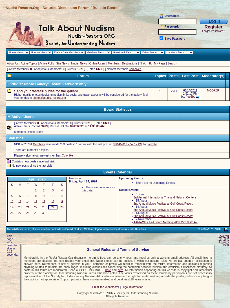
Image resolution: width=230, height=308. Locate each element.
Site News (62, 63)
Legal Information (132, 287)
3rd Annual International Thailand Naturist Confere (165, 197)
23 (43, 207)
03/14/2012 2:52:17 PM (127, 144)
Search (171, 63)
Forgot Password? (213, 31)
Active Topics (29, 63)
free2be (190, 96)
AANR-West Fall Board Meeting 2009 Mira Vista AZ (165, 222)
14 (27, 201)
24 (52, 207)
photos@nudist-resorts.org (49, 97)
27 (19, 213)
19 (12, 207)
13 (19, 201)
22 (35, 207)
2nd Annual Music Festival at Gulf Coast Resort (163, 203)
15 (35, 201)
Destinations (130, 63)
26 (12, 213)
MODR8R (213, 90)
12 (12, 201)
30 (43, 213)
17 (52, 201)
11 (61, 196)
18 (61, 201)
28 (27, 213)
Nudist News (79, 63)
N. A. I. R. (146, 63)
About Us (13, 63)
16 (43, 201)
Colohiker (135, 69)
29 (35, 213)
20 (19, 207)
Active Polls (46, 63)
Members (114, 63)
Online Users (97, 63)
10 (52, 196)
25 (61, 207)
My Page (159, 63)
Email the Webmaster (105, 287)
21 (27, 207)
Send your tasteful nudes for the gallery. (46, 91)
